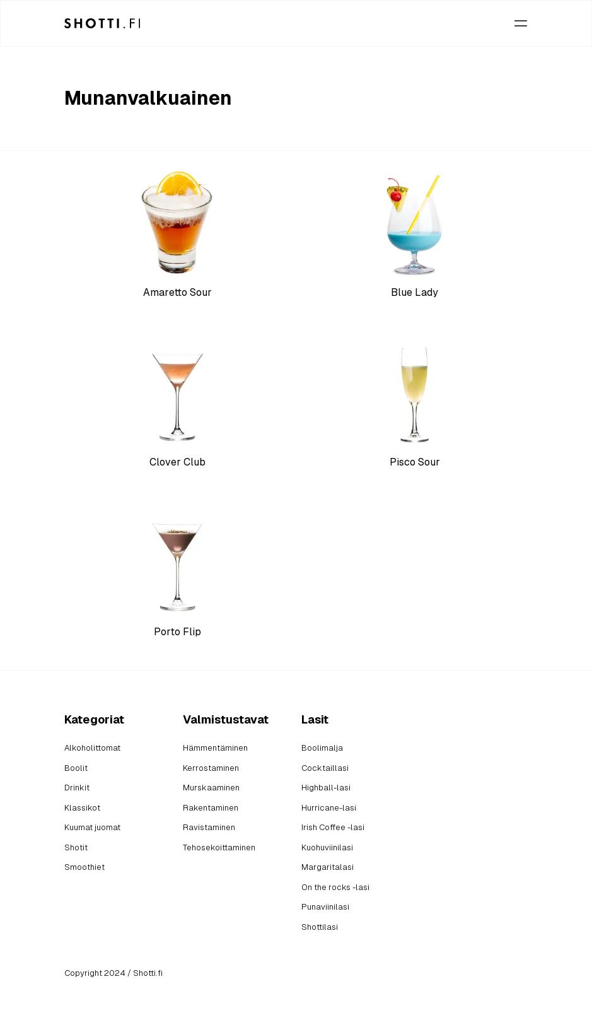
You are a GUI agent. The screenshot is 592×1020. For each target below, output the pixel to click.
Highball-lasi (326, 787)
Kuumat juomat (92, 827)
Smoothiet (84, 867)
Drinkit (77, 787)
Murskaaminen (211, 787)
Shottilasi (319, 927)
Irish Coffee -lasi (332, 827)
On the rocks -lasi (335, 887)
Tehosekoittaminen (219, 847)
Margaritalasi (327, 867)
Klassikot (82, 807)
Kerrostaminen (211, 768)
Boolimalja (322, 748)
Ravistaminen (209, 827)
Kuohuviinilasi (327, 847)
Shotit (76, 847)
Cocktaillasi (325, 768)
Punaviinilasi (325, 907)
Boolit (76, 768)
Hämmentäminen (215, 748)
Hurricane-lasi (328, 807)
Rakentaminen (210, 807)
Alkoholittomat (92, 748)
